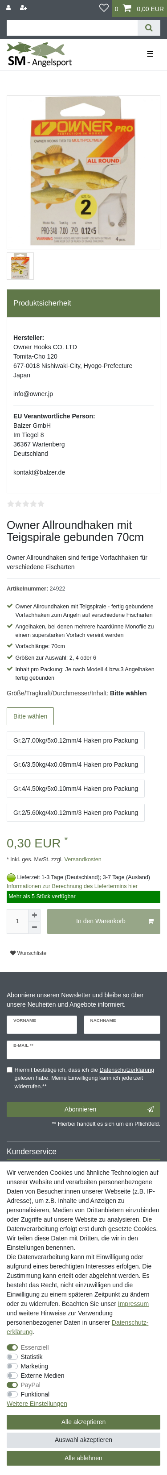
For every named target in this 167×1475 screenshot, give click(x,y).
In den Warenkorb (115, 921)
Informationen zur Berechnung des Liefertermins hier (72, 886)
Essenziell (35, 1347)
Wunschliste (28, 953)
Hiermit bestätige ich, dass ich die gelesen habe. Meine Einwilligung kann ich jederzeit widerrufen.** (85, 1078)
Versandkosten (82, 859)
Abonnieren (109, 1110)
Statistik (32, 1356)
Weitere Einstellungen (37, 1403)
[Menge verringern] (34, 927)
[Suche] (149, 28)
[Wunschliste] (104, 8)
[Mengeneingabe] (17, 921)
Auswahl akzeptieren (83, 1439)
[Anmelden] (9, 8)
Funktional (35, 1394)
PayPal (31, 1384)
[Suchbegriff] (72, 28)
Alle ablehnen (83, 1458)
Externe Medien (43, 1375)
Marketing (34, 1366)
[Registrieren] (24, 8)
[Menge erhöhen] (34, 915)
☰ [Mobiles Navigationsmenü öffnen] (150, 54)
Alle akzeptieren (83, 1421)
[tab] (83, 303)
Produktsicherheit (42, 303)
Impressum (133, 1303)
